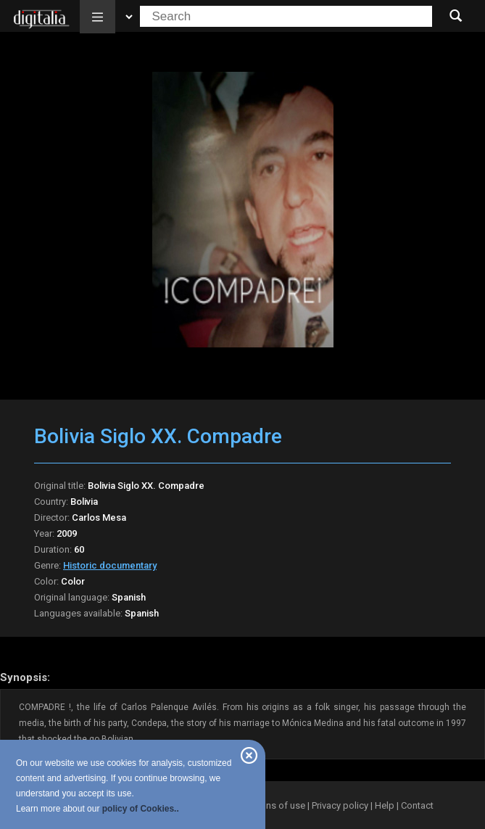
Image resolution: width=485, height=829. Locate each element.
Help (384, 805)
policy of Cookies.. (140, 809)
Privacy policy (340, 805)
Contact (417, 805)
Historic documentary (110, 565)
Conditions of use (269, 805)
